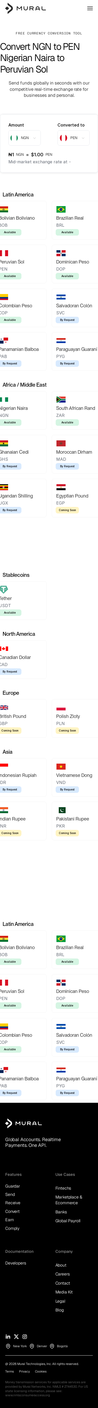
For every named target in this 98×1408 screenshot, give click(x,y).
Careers (62, 1274)
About (60, 1265)
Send (10, 1194)
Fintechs (63, 1188)
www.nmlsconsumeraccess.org (27, 1395)
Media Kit (64, 1292)
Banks (61, 1212)
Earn (9, 1220)
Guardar (12, 1186)
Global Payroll (68, 1221)
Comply (12, 1228)
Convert (12, 1211)
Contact (62, 1283)
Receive (12, 1203)
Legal (60, 1301)
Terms (9, 1371)
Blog (59, 1310)
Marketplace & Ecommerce (69, 1200)
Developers (15, 1263)
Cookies (41, 1371)
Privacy (24, 1371)
